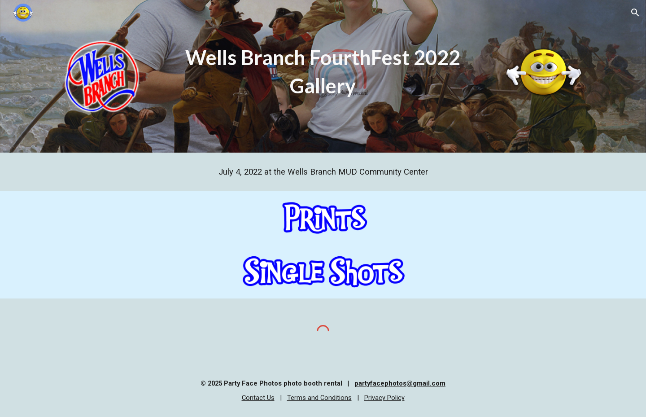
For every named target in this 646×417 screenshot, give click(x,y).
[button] (635, 12)
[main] (323, 71)
